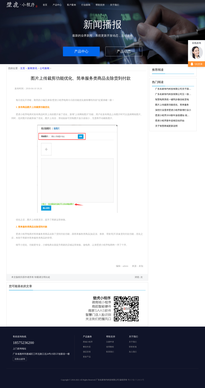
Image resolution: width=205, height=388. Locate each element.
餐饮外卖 (87, 347)
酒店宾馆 (87, 352)
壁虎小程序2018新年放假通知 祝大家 (173, 115)
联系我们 (110, 352)
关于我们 (114, 5)
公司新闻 (44, 68)
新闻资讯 (32, 68)
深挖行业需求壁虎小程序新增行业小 (173, 110)
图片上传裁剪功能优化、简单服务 (172, 105)
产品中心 (57, 5)
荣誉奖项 (133, 347)
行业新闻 (85, 5)
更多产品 (87, 357)
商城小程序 (88, 342)
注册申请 (110, 342)
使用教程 (110, 347)
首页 (45, 5)
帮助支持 (100, 5)
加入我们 (133, 352)
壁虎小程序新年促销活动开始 (169, 120)
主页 (22, 68)
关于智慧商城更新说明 (166, 126)
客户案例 (71, 5)
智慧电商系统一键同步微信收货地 (172, 99)
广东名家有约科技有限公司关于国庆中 (173, 89)
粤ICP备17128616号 (136, 380)
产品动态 (124, 51)
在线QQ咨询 (20, 359)
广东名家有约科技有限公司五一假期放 (173, 94)
